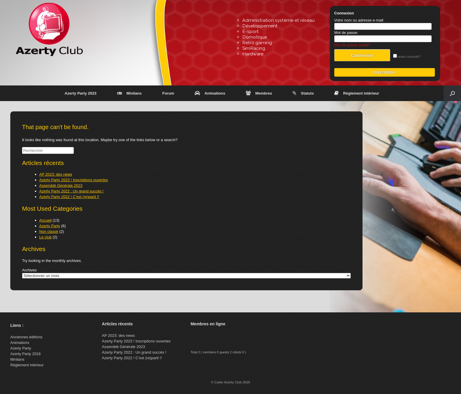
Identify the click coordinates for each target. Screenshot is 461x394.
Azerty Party (49, 226)
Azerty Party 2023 (80, 93)
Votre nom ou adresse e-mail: (359, 20)
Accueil (45, 220)
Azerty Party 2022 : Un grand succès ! (71, 191)
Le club (45, 237)
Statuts (303, 93)
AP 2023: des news (55, 174)
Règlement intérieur (356, 93)
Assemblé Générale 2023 (61, 185)
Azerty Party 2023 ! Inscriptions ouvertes (73, 180)
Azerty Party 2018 (25, 354)
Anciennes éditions (26, 337)
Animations (210, 93)
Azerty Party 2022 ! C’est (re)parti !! (69, 196)
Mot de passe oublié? (352, 45)
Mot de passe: (346, 32)
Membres (259, 93)
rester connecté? (406, 56)
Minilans (129, 93)
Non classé (48, 231)
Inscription (384, 72)
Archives (29, 270)
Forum (168, 93)
